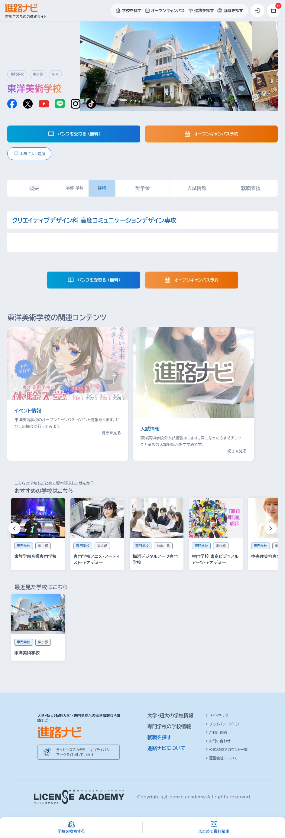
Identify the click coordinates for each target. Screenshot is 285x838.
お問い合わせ (218, 741)
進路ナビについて (166, 748)
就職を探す (159, 737)
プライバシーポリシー (224, 724)
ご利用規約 (216, 732)
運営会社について (222, 758)
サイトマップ (217, 715)
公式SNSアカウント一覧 (227, 749)
